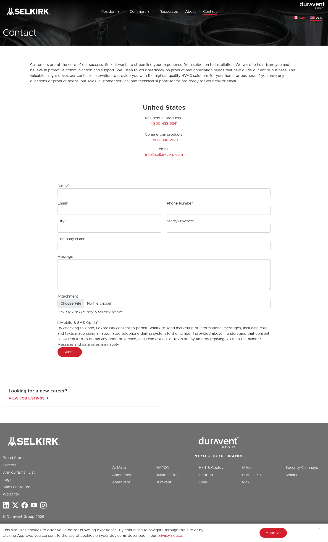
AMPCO (162, 467)
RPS (245, 482)
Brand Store (13, 458)
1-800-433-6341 (164, 123)
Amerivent (121, 482)
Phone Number (180, 203)
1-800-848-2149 (164, 140)
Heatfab (206, 475)
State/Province (180, 221)
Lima (203, 482)
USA (319, 17)
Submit (70, 352)
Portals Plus (252, 475)
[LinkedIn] (6, 505)
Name (63, 185)
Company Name (71, 239)
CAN (302, 17)
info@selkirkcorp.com (164, 154)
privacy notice (169, 535)
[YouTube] (34, 505)
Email (62, 203)
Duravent (163, 482)
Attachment (68, 296)
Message (65, 256)
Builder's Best (167, 475)
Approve (273, 533)
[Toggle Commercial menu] (153, 11)
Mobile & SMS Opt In (77, 322)
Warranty (11, 494)
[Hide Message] (320, 528)
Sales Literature (16, 487)
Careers (9, 465)
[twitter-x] (15, 505)
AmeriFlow (121, 475)
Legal (7, 479)
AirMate (119, 467)
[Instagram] (43, 505)
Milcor (247, 467)
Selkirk (291, 475)
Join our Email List (19, 472)
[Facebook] (24, 505)
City (61, 221)
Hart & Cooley (211, 467)
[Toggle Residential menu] (123, 11)
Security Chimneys (302, 467)
